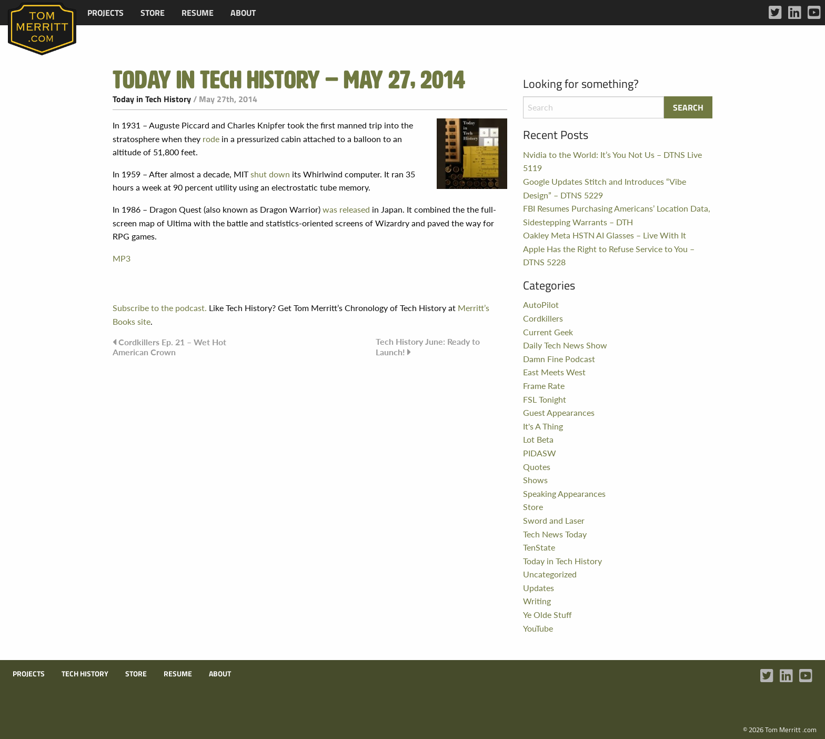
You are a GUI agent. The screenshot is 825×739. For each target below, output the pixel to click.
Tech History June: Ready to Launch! (428, 346)
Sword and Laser (554, 520)
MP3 (121, 258)
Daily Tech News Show (565, 345)
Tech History (85, 674)
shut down (270, 174)
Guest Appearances (559, 412)
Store (152, 12)
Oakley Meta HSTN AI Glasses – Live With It (604, 235)
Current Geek (548, 332)
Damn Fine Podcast (559, 359)
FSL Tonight (544, 399)
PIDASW (539, 453)
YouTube (538, 628)
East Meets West (554, 372)
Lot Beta (538, 439)
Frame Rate (544, 386)
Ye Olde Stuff (547, 614)
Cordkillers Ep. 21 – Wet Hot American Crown (169, 347)
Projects (105, 12)
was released (346, 209)
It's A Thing (543, 426)
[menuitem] (105, 12)
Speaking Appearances (564, 493)
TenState (539, 547)
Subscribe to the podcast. (160, 308)
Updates (538, 588)
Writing (537, 601)
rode (211, 139)
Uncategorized (550, 574)
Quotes (536, 467)
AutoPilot (541, 304)
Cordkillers (543, 318)
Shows (535, 480)
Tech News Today (555, 534)
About (243, 12)
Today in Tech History (152, 99)
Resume (198, 12)
